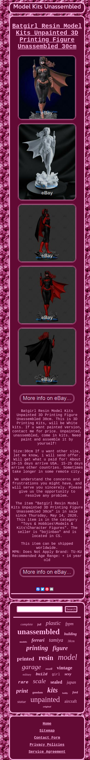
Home (47, 724)
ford (75, 692)
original (47, 706)
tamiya (56, 640)
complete (27, 624)
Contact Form (47, 738)
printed (25, 659)
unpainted (45, 699)
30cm (71, 641)
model (67, 657)
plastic (53, 623)
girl (56, 674)
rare (23, 682)
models (23, 641)
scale (39, 681)
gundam (38, 692)
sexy (67, 674)
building (70, 634)
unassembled (38, 631)
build (41, 674)
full (39, 624)
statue (21, 702)
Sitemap (46, 731)
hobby (65, 693)
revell (48, 668)
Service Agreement (46, 752)
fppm (69, 624)
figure (60, 648)
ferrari (37, 640)
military (27, 674)
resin (46, 658)
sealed (56, 682)
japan (71, 682)
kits (52, 690)
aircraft (70, 701)
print (22, 690)
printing (37, 647)
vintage (64, 667)
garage (31, 666)
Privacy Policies (47, 745)
